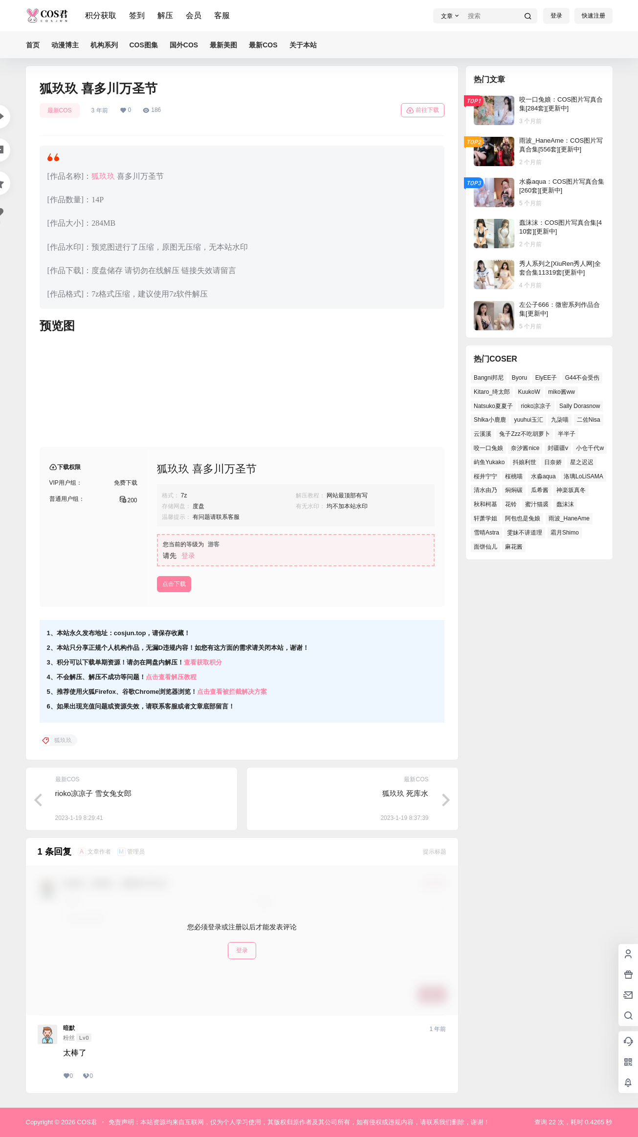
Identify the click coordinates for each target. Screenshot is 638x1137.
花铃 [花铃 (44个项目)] (511, 504)
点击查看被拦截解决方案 (232, 691)
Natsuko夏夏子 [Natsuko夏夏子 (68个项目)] (493, 406)
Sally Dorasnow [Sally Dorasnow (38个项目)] (579, 406)
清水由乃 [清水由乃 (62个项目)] (485, 490)
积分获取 (100, 15)
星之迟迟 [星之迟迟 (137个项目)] (581, 462)
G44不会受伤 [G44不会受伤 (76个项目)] (582, 377)
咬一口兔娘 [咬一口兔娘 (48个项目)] (488, 448)
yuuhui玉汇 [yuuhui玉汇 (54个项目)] (528, 419)
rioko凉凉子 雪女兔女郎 (93, 793)
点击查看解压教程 (171, 677)
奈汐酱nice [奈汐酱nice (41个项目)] (525, 448)
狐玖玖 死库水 (405, 793)
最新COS (59, 110)
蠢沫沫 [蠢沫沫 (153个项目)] (565, 504)
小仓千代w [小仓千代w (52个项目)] (590, 448)
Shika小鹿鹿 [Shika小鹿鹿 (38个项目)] (490, 419)
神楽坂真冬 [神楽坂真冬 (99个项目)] (571, 490)
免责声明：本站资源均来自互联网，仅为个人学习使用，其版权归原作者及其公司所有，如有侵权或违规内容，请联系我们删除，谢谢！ (299, 1122)
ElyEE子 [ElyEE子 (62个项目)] (546, 377)
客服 (222, 15)
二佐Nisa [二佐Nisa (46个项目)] (588, 419)
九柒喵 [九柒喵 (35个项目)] (560, 419)
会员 (193, 15)
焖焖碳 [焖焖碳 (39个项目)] (514, 490)
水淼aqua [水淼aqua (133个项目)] (542, 476)
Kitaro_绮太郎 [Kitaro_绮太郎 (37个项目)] (492, 391)
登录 (556, 15)
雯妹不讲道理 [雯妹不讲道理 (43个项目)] (524, 532)
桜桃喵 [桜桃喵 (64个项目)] (514, 476)
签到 (137, 15)
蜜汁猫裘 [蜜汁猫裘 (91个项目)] (536, 504)
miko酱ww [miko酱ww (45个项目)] (561, 391)
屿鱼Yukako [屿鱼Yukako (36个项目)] (489, 462)
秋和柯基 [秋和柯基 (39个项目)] (485, 504)
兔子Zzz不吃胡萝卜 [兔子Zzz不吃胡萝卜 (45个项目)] (524, 433)
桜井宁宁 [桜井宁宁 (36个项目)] (485, 476)
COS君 (86, 1122)
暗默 (69, 1028)
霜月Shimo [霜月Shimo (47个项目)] (564, 532)
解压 (165, 15)
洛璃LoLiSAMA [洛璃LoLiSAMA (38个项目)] (583, 476)
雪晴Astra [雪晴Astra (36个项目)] (486, 532)
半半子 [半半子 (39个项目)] (566, 433)
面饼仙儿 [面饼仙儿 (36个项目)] (485, 546)
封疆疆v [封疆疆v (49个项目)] (557, 448)
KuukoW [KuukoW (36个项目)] (529, 391)
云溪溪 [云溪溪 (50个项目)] (482, 433)
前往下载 (422, 110)
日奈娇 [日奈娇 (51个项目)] (553, 462)
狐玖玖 (103, 176)
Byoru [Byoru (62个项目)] (519, 377)
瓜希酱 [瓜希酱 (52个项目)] (539, 490)
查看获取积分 (203, 662)
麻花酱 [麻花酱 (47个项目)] (514, 546)
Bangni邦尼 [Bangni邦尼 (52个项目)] (489, 377)
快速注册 (593, 15)
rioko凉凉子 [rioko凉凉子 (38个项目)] (536, 406)
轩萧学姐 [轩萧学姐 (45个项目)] (485, 518)
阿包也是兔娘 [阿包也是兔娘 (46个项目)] (522, 518)
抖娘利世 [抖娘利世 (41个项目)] (524, 462)
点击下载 (174, 583)
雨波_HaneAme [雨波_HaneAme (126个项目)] (568, 518)
